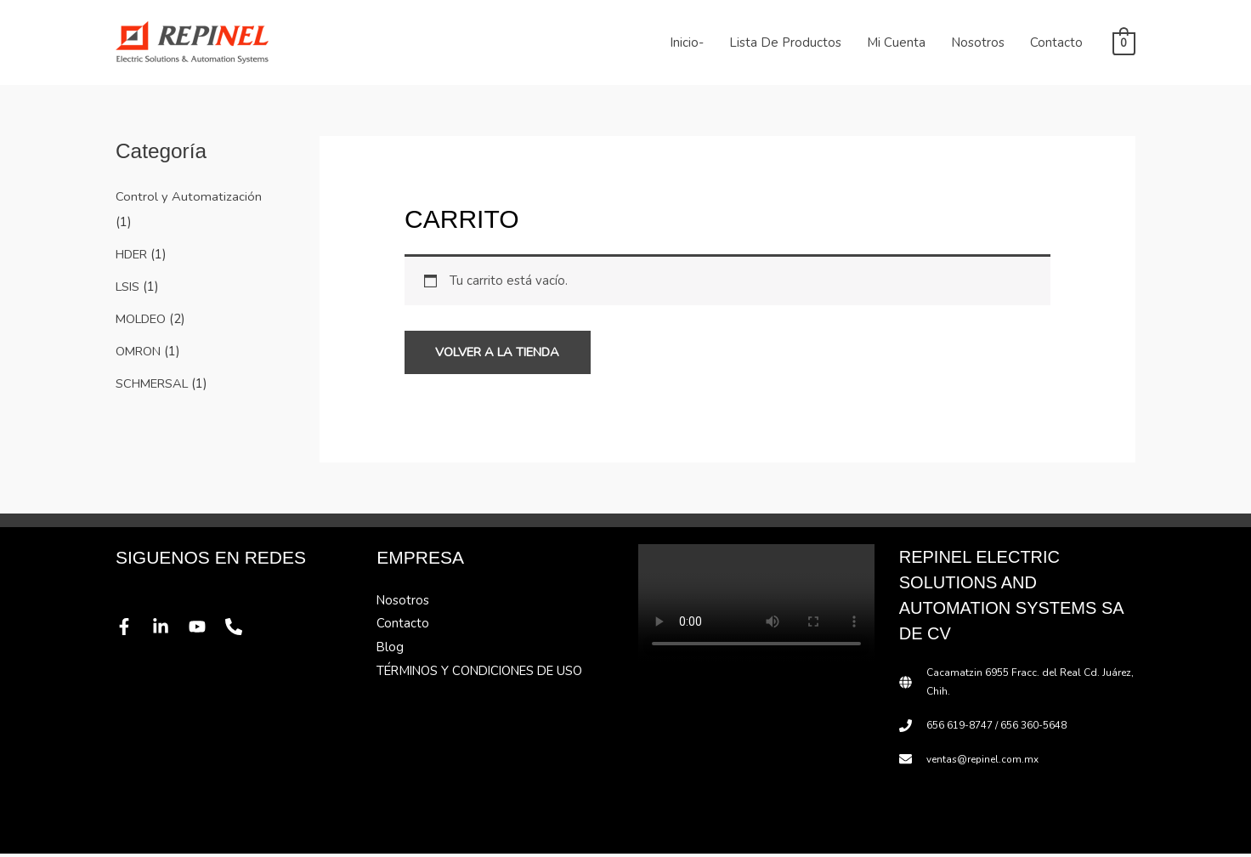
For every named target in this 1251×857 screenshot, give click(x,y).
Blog (390, 651)
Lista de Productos (785, 42)
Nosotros (978, 42)
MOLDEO (143, 317)
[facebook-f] (129, 629)
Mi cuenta (896, 42)
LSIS (129, 285)
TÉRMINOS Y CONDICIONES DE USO (484, 675)
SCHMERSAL (155, 381)
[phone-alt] (238, 629)
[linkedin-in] (165, 629)
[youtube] (202, 629)
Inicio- (687, 42)
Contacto (1056, 42)
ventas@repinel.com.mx (983, 762)
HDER (134, 253)
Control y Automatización (189, 196)
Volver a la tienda (505, 353)
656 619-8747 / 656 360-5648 (996, 728)
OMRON (139, 350)
